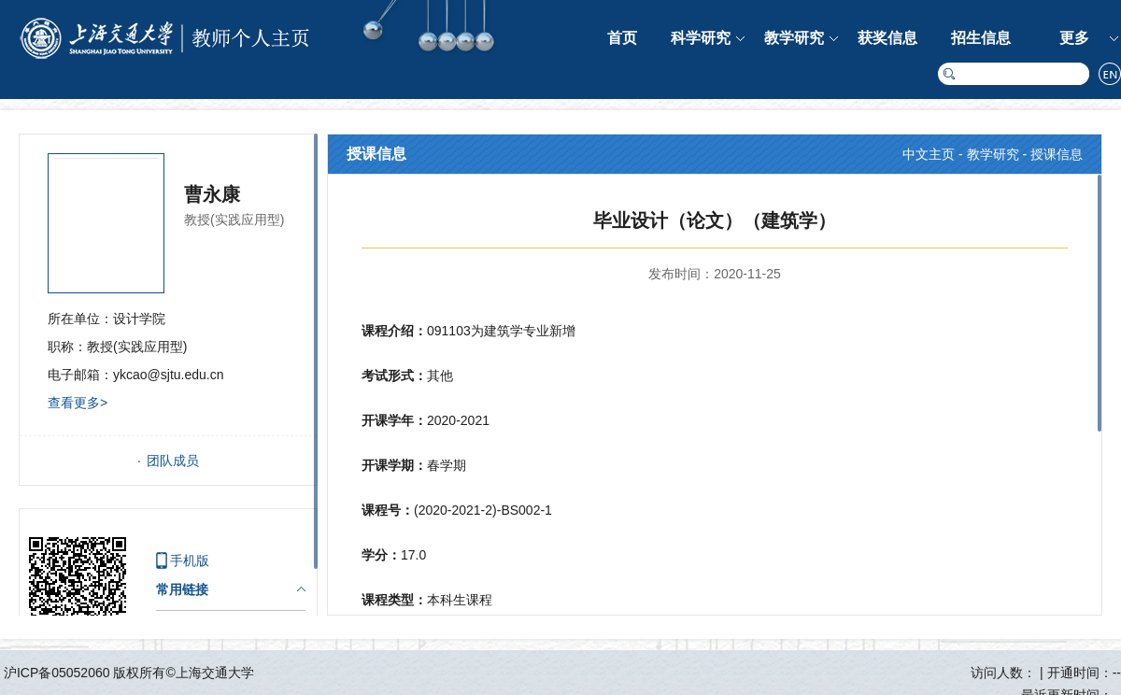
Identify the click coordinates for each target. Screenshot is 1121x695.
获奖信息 (887, 38)
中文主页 (928, 154)
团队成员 (173, 460)
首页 (622, 38)
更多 (1074, 38)
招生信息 (981, 38)
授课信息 (1056, 154)
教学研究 (794, 38)
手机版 (189, 560)
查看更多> (77, 402)
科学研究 (701, 38)
